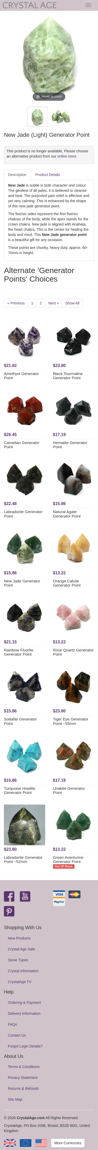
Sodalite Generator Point (20, 721)
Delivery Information (24, 1013)
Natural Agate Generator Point (67, 513)
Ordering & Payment (24, 1003)
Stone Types (18, 960)
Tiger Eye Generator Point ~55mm (70, 721)
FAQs (12, 1024)
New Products (19, 938)
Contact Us (17, 1035)
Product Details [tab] (47, 175)
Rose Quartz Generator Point (73, 652)
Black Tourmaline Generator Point (68, 375)
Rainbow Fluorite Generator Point (18, 652)
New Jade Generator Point (22, 583)
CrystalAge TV (19, 982)
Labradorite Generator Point (23, 513)
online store (66, 156)
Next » (53, 303)
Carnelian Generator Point (21, 444)
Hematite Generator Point (70, 444)
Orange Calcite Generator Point (67, 583)
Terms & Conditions (23, 1067)
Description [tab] (17, 175)
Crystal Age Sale (21, 949)
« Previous (16, 303)
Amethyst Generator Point (21, 375)
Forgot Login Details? (25, 1046)
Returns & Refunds (23, 1088)
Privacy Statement (23, 1078)
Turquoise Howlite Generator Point (19, 790)
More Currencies (67, 1143)
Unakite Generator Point (69, 790)
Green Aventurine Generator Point (68, 859)
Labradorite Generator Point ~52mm (23, 859)
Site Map (15, 1099)
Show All (72, 303)
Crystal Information (23, 971)
